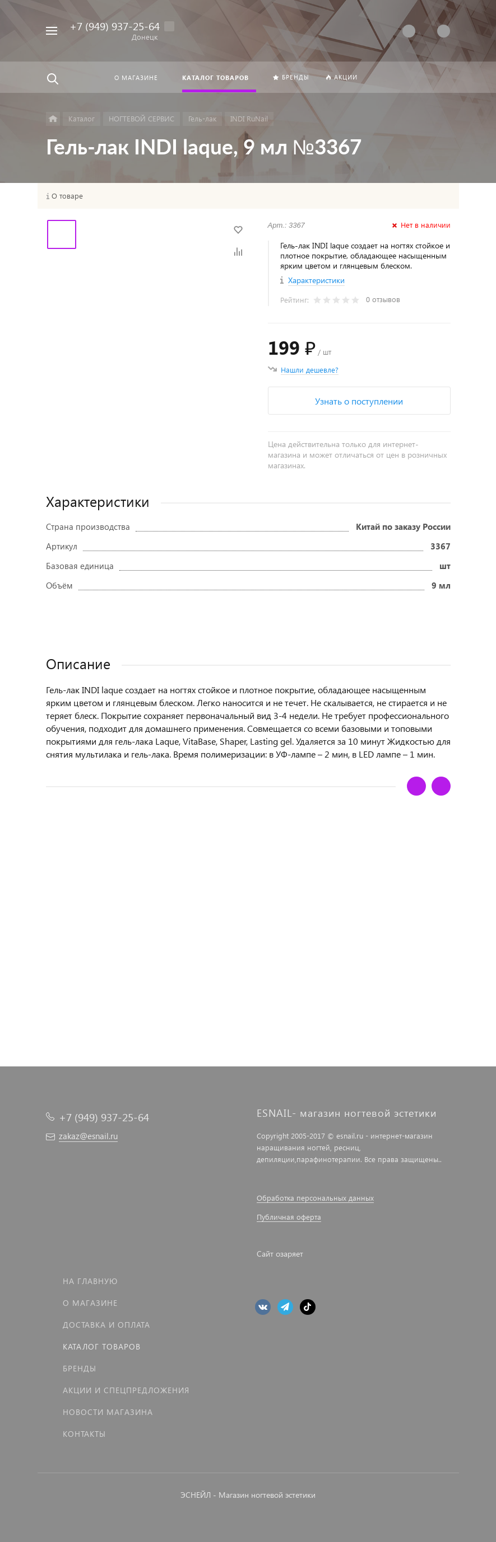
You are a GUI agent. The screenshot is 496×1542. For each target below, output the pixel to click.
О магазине (90, 1302)
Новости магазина (108, 1412)
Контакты (84, 1433)
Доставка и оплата (106, 1324)
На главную (90, 1281)
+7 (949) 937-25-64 (114, 26)
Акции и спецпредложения (126, 1390)
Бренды (79, 1368)
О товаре (67, 195)
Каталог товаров (102, 1346)
